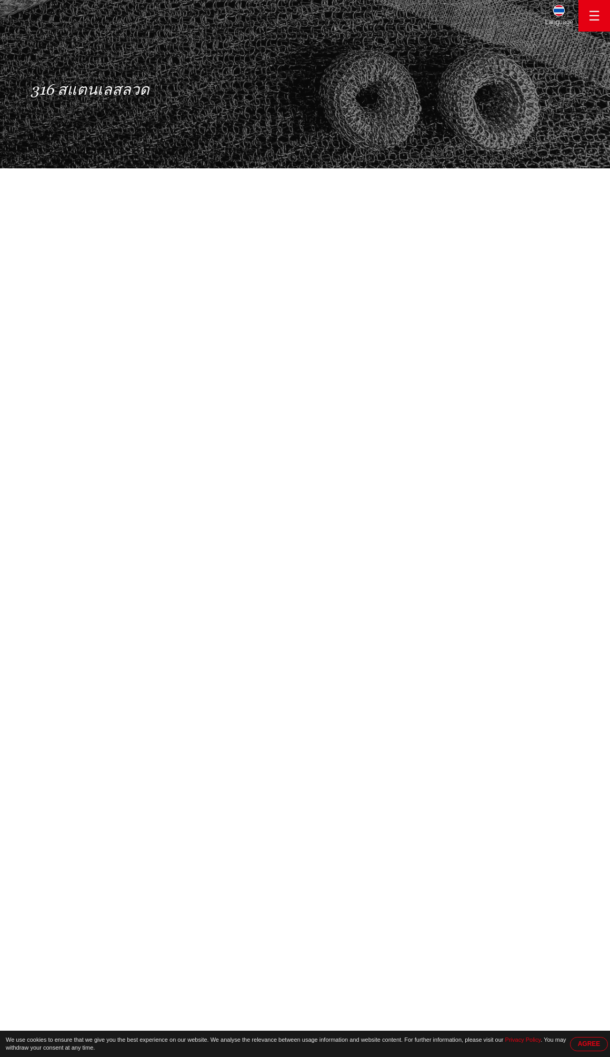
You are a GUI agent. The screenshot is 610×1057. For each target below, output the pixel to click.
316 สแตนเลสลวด (160, 180)
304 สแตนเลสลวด (67, 294)
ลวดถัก (49, 335)
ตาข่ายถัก (53, 377)
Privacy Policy (523, 1039)
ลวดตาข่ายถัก (60, 274)
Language (559, 22)
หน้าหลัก (53, 180)
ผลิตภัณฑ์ (103, 180)
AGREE (589, 1044)
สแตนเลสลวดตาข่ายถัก (76, 253)
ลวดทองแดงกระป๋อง (70, 356)
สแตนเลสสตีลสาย (66, 233)
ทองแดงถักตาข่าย (66, 397)
